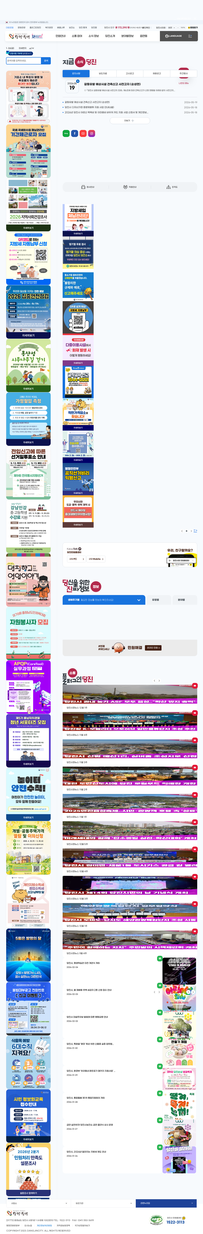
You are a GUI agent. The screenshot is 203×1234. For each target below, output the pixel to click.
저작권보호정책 (63, 1225)
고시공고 (130, 73)
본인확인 (146, 28)
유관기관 (104, 1203)
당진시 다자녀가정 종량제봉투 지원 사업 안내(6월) (89, 107)
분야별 (181, 599)
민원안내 (60, 36)
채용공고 (157, 73)
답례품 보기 (21, 53)
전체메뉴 (190, 36)
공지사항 (76, 73)
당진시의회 (161, 28)
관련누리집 (166, 1203)
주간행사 (184, 73)
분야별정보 (127, 36)
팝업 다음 (191, 531)
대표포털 (9, 27)
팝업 (195, 18)
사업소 (39, 1203)
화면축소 (178, 27)
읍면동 (143, 36)
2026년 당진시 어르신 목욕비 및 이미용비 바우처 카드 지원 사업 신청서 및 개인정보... (106, 112)
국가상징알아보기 (82, 1225)
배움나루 (61, 27)
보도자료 (103, 73)
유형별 (155, 599)
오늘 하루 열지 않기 (182, 19)
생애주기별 (91, 599)
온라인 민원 (153, 648)
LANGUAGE (173, 36)
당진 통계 (83, 27)
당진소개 (110, 36)
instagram (94, 131)
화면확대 (174, 27)
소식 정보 (94, 36)
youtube (86, 131)
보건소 (72, 27)
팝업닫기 (194, 28)
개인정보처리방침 (44, 1225)
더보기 (127, 120)
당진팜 (94, 27)
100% (183, 28)
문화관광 (21, 27)
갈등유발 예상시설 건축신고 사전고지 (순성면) (87, 102)
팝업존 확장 (195, 531)
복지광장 (49, 27)
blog (69, 131)
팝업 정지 (187, 531)
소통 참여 (77, 36)
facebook (77, 131)
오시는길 (28, 1225)
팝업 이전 (182, 531)
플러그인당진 (35, 27)
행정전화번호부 (13, 1225)
